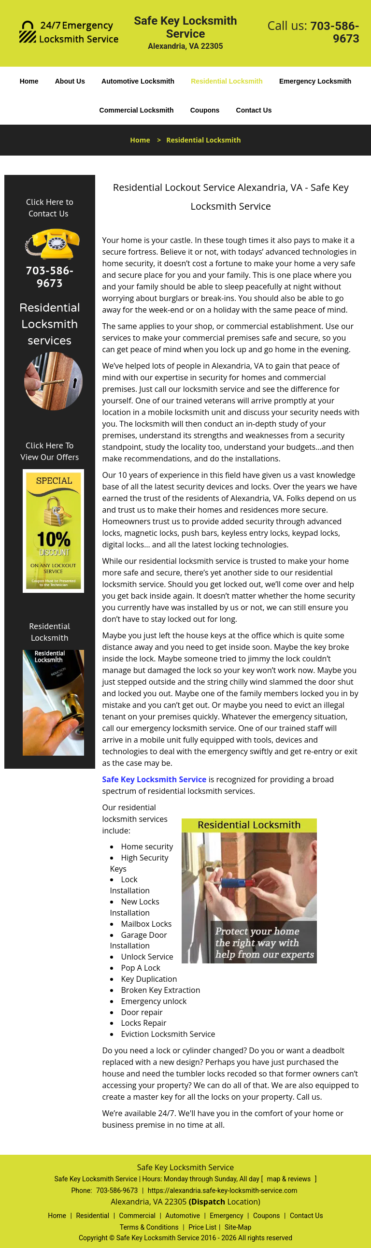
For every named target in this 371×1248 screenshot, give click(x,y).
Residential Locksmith (227, 81)
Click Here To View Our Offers (49, 451)
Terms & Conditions (149, 1227)
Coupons (205, 110)
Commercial (137, 1215)
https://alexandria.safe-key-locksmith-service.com (223, 1190)
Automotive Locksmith (137, 81)
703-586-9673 (334, 32)
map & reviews (290, 1179)
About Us (70, 81)
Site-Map (238, 1227)
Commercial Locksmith (137, 110)
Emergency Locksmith (315, 81)
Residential (92, 1215)
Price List (202, 1227)
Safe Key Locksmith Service (154, 779)
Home (29, 81)
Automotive (182, 1215)
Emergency (226, 1215)
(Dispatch (208, 1201)
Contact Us (254, 110)
